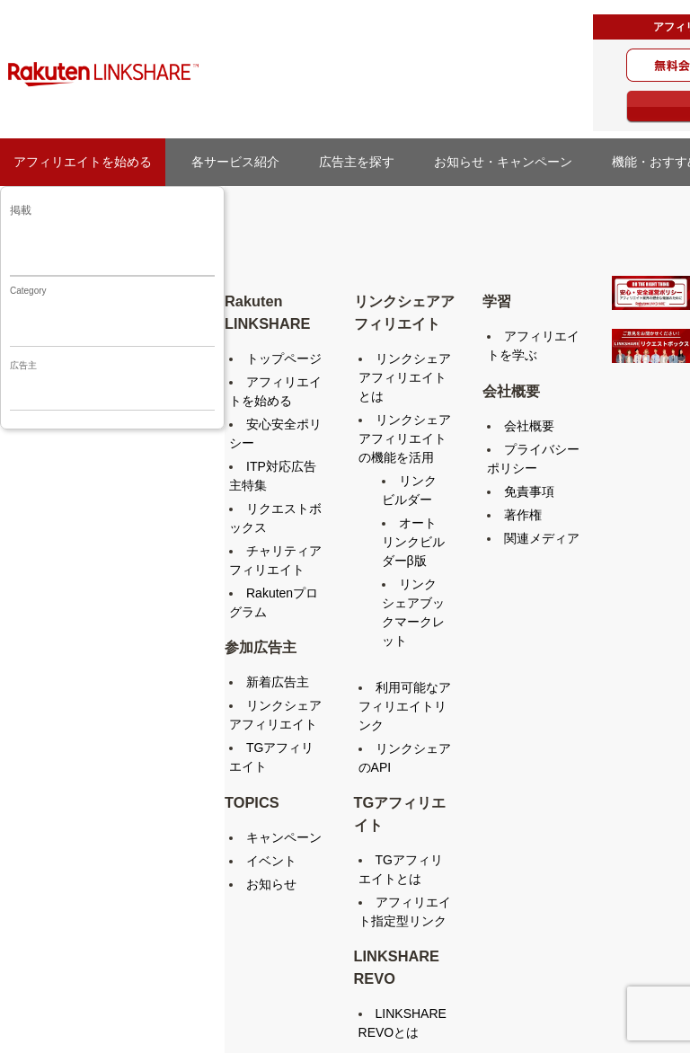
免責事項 (529, 491)
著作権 (523, 515)
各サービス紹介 (235, 162)
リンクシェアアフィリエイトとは (404, 377)
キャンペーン (284, 837)
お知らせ (271, 884)
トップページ (284, 358)
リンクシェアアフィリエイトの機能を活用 (404, 438)
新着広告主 (277, 682)
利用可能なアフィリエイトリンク (404, 706)
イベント (271, 861)
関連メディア (541, 538)
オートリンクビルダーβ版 (413, 542)
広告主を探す (363, 162)
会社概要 (529, 426)
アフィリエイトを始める (82, 162)
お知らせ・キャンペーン (509, 162)
